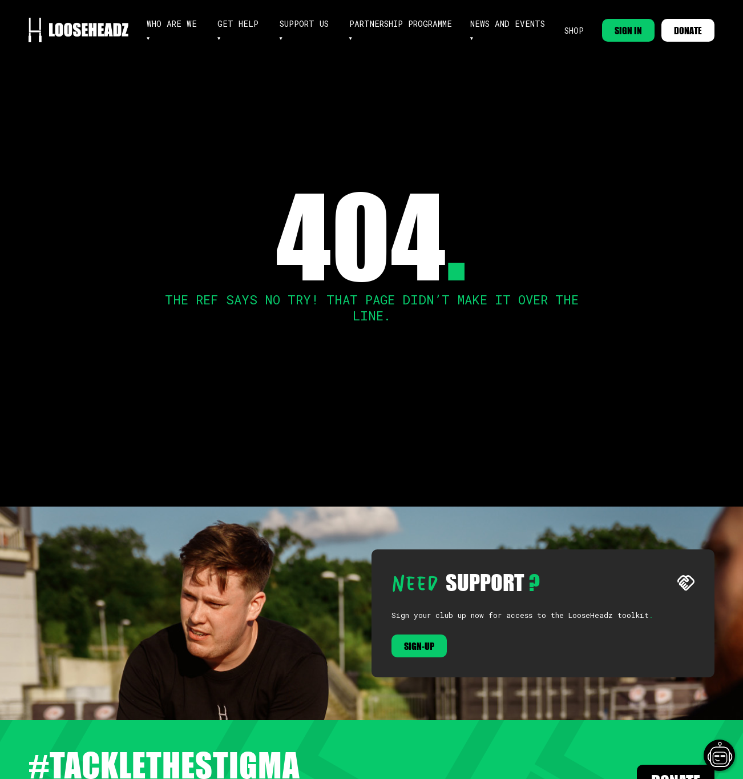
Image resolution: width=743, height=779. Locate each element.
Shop (574, 30)
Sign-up (419, 646)
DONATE (688, 30)
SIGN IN (628, 30)
